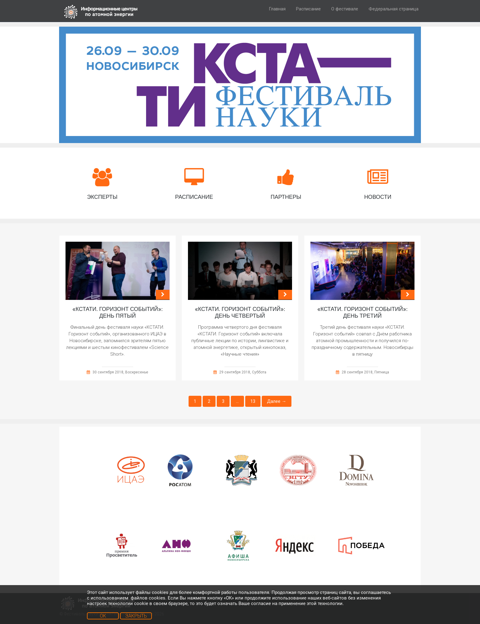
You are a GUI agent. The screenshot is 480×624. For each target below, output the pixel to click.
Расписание (308, 9)
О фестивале (344, 9)
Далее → (276, 401)
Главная (277, 9)
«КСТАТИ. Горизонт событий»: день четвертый (240, 312)
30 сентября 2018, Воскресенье (120, 372)
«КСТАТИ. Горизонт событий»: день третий (362, 312)
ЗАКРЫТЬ (136, 616)
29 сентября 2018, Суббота (242, 372)
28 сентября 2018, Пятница (365, 372)
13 (252, 401)
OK (103, 616)
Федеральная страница (393, 9)
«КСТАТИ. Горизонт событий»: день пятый (117, 312)
